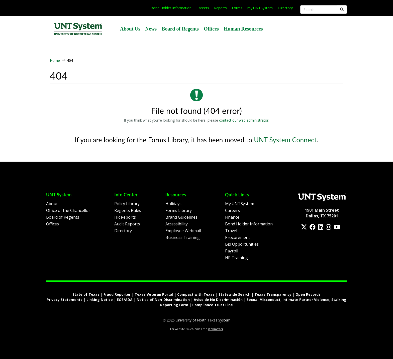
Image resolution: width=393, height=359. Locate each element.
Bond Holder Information (171, 8)
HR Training (236, 257)
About (52, 203)
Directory (285, 8)
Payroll (231, 251)
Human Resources (243, 29)
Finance (232, 217)
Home (55, 60)
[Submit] (342, 9)
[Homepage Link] (322, 197)
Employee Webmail (183, 230)
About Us (130, 29)
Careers (203, 8)
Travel (231, 230)
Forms (237, 8)
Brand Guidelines (181, 217)
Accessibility (176, 224)
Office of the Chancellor (68, 210)
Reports (220, 8)
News (151, 29)
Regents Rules (127, 210)
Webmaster (215, 329)
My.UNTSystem (239, 203)
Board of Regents (180, 29)
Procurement (237, 237)
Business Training (182, 237)
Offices (211, 29)
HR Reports (125, 217)
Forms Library (178, 210)
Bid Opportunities (242, 244)
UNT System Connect (285, 140)
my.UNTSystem (260, 8)
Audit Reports (127, 224)
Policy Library (127, 203)
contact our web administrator (243, 120)
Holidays (173, 203)
